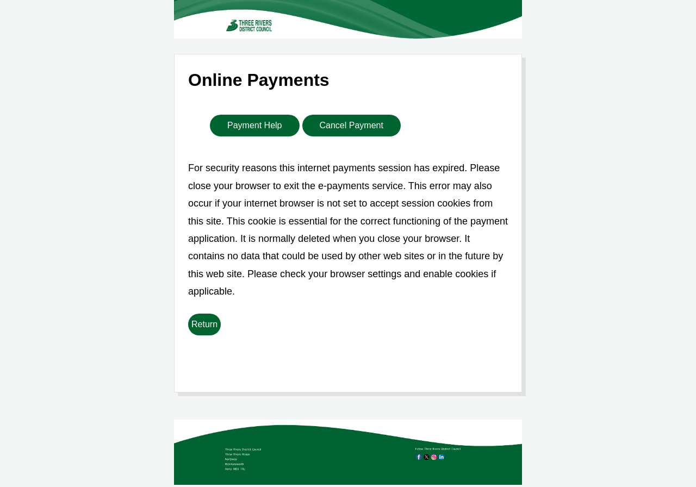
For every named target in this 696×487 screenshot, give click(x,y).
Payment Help (254, 125)
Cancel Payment (351, 125)
